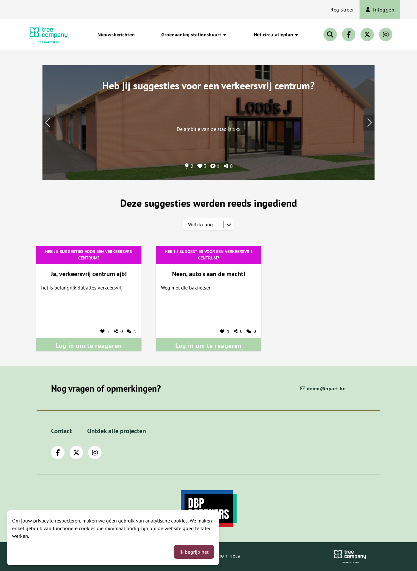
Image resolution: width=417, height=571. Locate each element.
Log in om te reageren (89, 346)
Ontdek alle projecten (116, 431)
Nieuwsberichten (116, 34)
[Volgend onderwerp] (48, 123)
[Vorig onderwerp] (369, 123)
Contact (61, 431)
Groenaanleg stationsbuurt (194, 34)
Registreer (342, 9)
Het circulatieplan (276, 34)
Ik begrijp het (193, 552)
